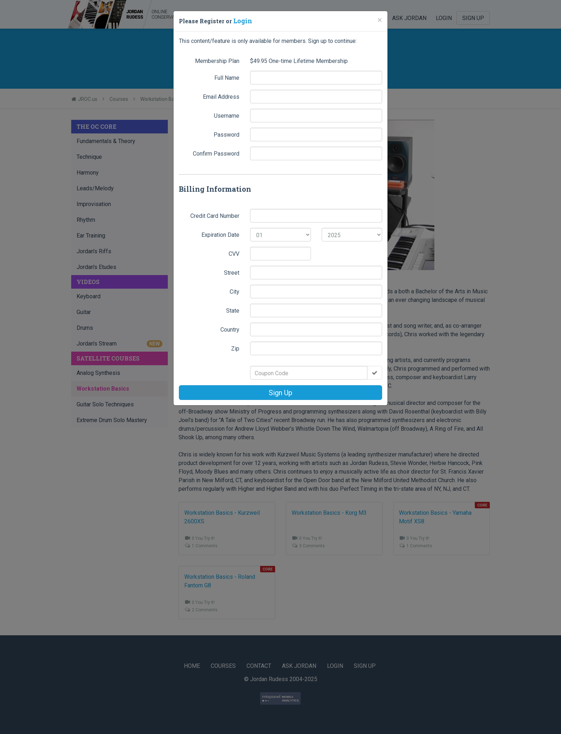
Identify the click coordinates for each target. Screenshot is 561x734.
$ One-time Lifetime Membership (299, 60)
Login (241, 20)
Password (226, 134)
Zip (235, 347)
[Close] (379, 20)
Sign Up (280, 392)
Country (229, 329)
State (232, 310)
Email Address (221, 96)
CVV (234, 253)
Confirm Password (216, 153)
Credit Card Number (214, 215)
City (234, 291)
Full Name (226, 77)
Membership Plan (217, 60)
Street (231, 272)
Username (226, 115)
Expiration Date (220, 234)
